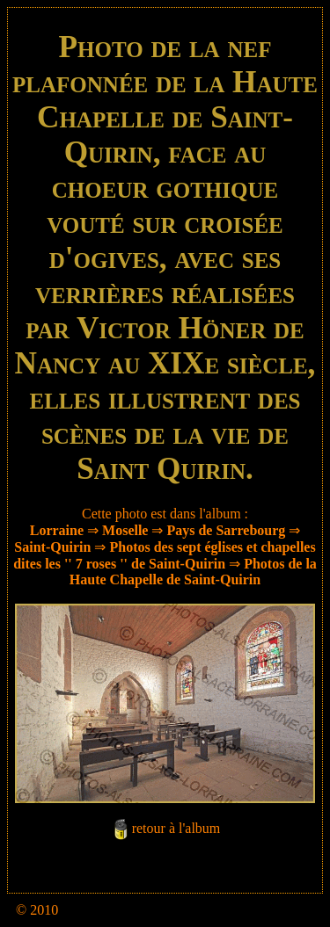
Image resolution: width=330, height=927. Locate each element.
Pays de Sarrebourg (225, 530)
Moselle (125, 530)
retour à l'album (176, 828)
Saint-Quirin (52, 547)
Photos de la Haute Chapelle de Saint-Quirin (193, 571)
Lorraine (57, 530)
